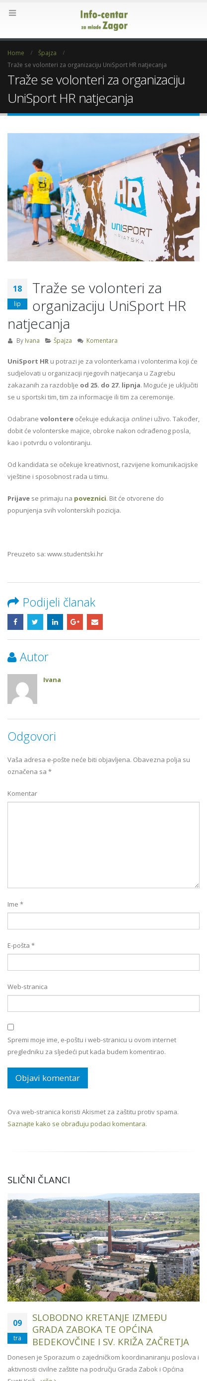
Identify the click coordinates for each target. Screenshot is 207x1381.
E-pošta (21, 945)
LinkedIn (55, 622)
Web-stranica (27, 986)
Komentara (102, 340)
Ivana (32, 340)
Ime (15, 904)
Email (95, 622)
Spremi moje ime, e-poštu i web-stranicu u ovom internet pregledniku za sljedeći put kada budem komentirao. (91, 1045)
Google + (75, 622)
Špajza (63, 340)
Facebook (15, 622)
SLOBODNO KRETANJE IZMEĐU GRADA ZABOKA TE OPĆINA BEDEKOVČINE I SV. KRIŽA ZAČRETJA (110, 1329)
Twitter (35, 622)
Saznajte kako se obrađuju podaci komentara (76, 1123)
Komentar (22, 793)
